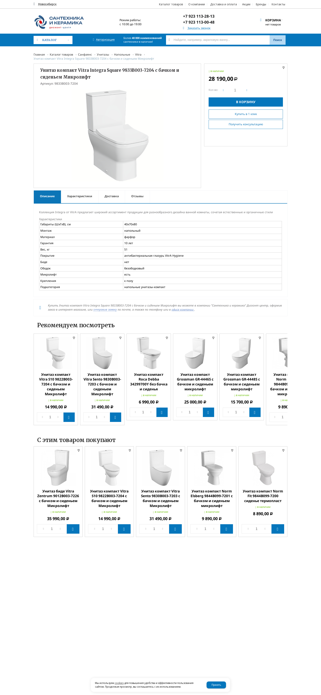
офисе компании (183, 309)
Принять (216, 685)
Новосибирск (47, 4)
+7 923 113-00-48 (199, 22)
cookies (119, 683)
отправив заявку (105, 309)
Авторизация (105, 39)
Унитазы (103, 54)
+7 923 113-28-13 (199, 16)
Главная (39, 54)
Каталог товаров (61, 54)
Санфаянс (85, 54)
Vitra (138, 54)
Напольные (122, 54)
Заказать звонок (199, 28)
